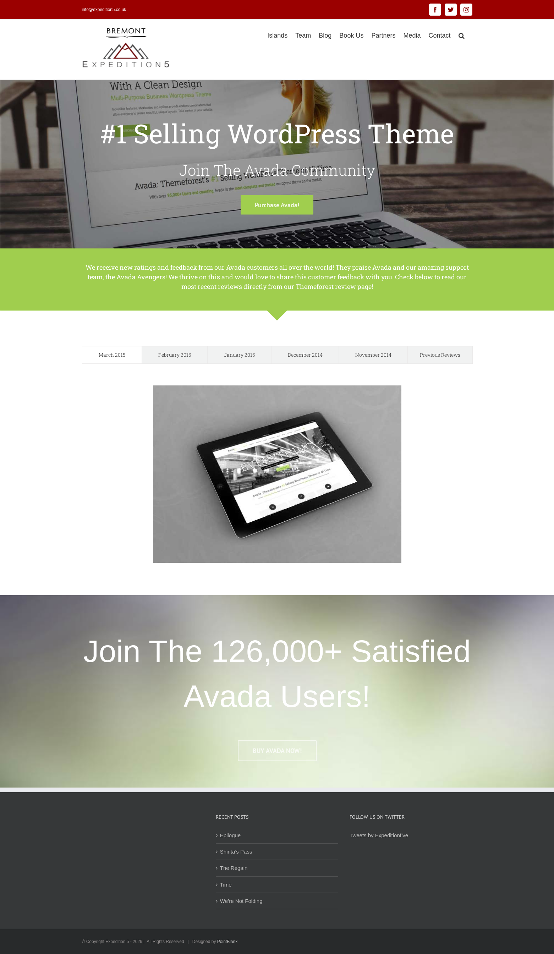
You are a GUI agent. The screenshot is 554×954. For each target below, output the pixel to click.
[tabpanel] (277, 474)
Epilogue (230, 835)
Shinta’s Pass (236, 852)
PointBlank (227, 941)
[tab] (112, 355)
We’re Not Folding (241, 901)
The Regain (234, 868)
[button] (462, 35)
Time (226, 885)
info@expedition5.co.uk (104, 9)
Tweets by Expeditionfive (379, 835)
